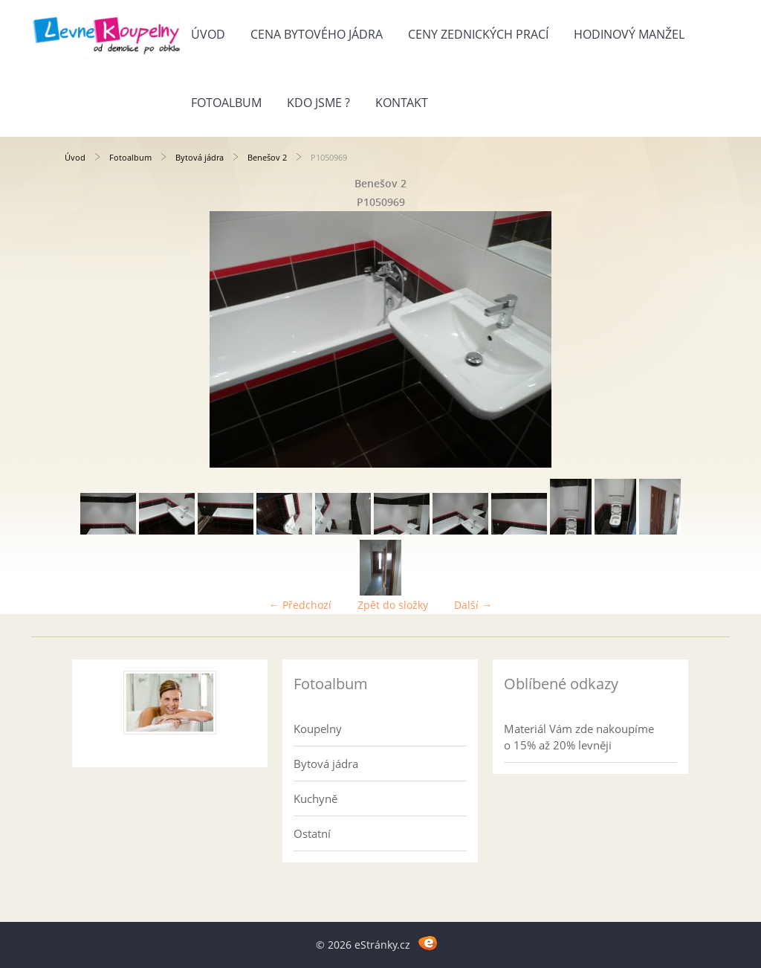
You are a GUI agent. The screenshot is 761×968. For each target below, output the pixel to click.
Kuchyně (315, 798)
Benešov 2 (267, 157)
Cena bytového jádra (316, 34)
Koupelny (318, 728)
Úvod (208, 34)
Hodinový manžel (629, 34)
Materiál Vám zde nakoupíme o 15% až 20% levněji (579, 736)
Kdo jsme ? (318, 102)
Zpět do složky (392, 605)
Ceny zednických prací (478, 34)
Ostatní (312, 833)
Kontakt (401, 102)
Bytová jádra (199, 157)
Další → (473, 605)
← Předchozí (300, 605)
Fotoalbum (226, 102)
